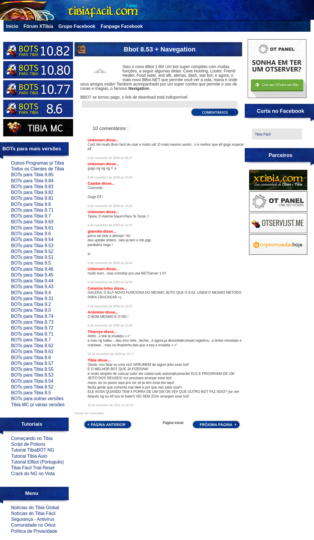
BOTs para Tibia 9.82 (32, 192)
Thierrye (96, 331)
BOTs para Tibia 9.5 (31, 263)
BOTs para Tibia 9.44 (32, 280)
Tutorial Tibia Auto (29, 456)
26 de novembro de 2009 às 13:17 (111, 354)
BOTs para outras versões (37, 398)
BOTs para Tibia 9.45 (32, 274)
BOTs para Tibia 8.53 (32, 375)
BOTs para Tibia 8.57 (32, 363)
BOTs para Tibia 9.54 (32, 239)
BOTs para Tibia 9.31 (32, 298)
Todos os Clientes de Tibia (37, 168)
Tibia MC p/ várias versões (38, 404)
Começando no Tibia (32, 438)
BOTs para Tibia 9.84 (32, 180)
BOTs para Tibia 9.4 (31, 292)
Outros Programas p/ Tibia (37, 163)
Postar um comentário (89, 413)
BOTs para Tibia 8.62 (32, 345)
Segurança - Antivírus (32, 519)
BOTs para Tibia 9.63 (32, 221)
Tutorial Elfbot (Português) (37, 461)
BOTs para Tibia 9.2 (31, 304)
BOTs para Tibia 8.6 (31, 357)
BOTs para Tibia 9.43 (32, 286)
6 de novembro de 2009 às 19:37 (110, 306)
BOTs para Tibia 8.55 (32, 369)
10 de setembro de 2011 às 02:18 (110, 405)
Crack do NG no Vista (33, 473)
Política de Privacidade (34, 531)
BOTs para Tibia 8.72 (32, 327)
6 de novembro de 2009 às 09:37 (110, 158)
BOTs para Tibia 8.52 (32, 386)
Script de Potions (28, 444)
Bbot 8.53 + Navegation (160, 49)
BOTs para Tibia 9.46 (32, 269)
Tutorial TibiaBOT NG (32, 450)
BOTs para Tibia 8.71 (32, 334)
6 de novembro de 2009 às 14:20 (110, 206)
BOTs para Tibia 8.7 (31, 339)
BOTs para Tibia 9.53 (32, 245)
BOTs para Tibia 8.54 (32, 381)
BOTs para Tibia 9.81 (32, 198)
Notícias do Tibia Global (35, 507)
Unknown (97, 140)
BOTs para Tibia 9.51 (32, 257)
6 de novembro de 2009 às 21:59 (110, 325)
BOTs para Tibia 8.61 (32, 351)
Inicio (12, 26)
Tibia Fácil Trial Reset (32, 467)
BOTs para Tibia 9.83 (32, 186)
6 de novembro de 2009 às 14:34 (110, 225)
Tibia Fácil (263, 134)
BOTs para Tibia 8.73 (32, 322)
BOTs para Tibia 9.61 (32, 227)
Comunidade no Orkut (33, 525)
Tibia (92, 360)
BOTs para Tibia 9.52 (32, 251)
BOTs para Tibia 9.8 (31, 204)
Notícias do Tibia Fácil (33, 513)
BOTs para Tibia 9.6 (31, 233)
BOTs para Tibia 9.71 (32, 210)
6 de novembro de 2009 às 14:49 (110, 263)
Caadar (95, 183)
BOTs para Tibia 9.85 (32, 174)
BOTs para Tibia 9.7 (31, 215)
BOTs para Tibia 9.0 (31, 310)
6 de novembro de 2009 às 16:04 (110, 282)
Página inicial (173, 423)
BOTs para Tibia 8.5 (31, 392)
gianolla (95, 231)
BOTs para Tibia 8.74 (32, 316)
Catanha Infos (101, 288)
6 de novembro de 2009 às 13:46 (110, 177)
